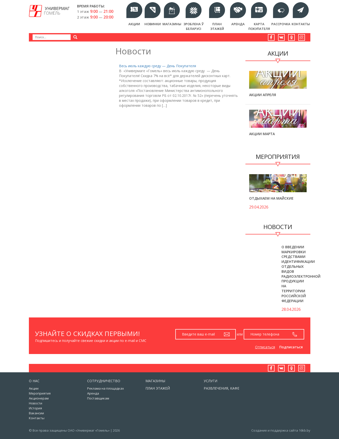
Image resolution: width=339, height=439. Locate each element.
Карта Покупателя (259, 26)
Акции (134, 24)
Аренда (238, 24)
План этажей (217, 26)
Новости (35, 403)
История (35, 408)
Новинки (152, 24)
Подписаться (291, 347)
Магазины (171, 24)
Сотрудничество (103, 380)
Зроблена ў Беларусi (193, 26)
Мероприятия (40, 393)
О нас (34, 380)
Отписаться (265, 347)
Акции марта (262, 133)
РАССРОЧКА (280, 24)
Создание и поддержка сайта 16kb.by (280, 430)
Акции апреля (262, 94)
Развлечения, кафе (221, 388)
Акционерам (39, 398)
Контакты (301, 24)
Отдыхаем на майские (271, 198)
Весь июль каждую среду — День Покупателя (157, 65)
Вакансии (36, 413)
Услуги (210, 380)
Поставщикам (98, 398)
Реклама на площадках (105, 388)
